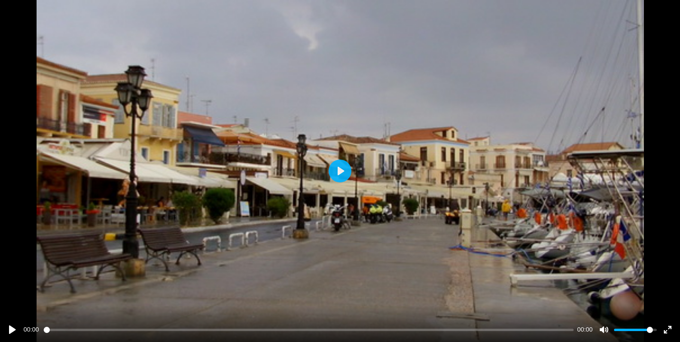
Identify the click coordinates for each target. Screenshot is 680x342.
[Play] (12, 329)
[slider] (309, 329)
